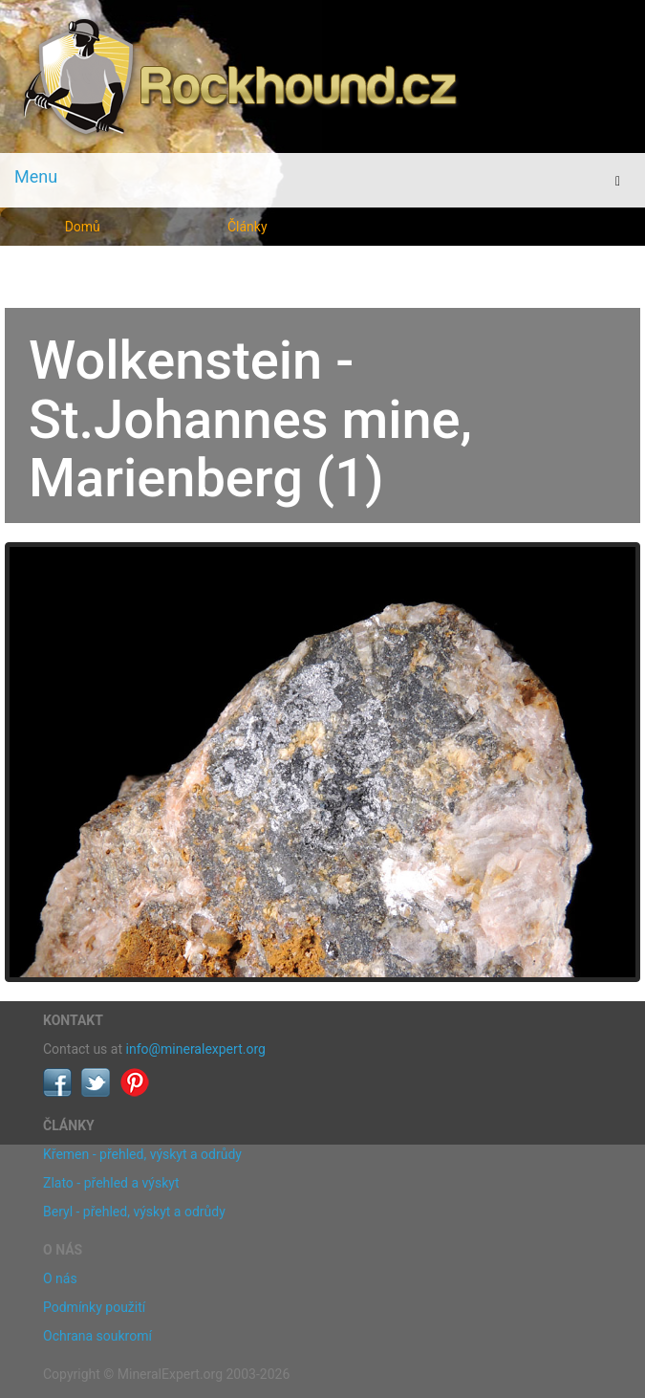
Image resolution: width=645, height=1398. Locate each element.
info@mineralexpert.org (196, 1049)
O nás (60, 1278)
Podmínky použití (94, 1307)
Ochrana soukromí (97, 1335)
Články (247, 226)
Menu (35, 176)
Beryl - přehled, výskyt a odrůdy (134, 1211)
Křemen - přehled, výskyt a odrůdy (142, 1154)
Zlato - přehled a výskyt (111, 1182)
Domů (82, 226)
